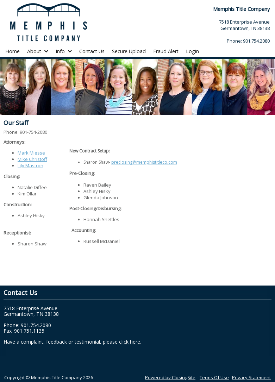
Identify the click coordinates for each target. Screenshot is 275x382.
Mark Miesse (31, 153)
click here (129, 341)
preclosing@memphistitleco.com (144, 162)
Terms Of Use (214, 377)
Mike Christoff (32, 159)
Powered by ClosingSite (170, 377)
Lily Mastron (30, 165)
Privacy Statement (251, 377)
